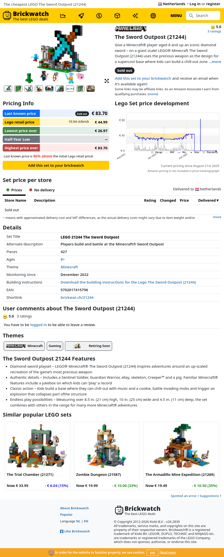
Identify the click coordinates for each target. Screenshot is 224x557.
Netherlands (171, 3)
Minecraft (69, 266)
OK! (152, 553)
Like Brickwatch (75, 531)
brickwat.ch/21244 (77, 297)
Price (184, 200)
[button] (107, 80)
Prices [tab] (14, 189)
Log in (195, 3)
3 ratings (214, 31)
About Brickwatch (74, 508)
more (216, 61)
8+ (63, 259)
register (213, 3)
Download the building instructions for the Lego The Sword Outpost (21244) (128, 282)
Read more (168, 552)
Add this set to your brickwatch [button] (143, 78)
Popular (66, 514)
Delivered (207, 200)
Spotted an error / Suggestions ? (196, 496)
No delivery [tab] (42, 189)
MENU (176, 15)
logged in (38, 324)
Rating (150, 200)
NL (78, 521)
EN (86, 521)
